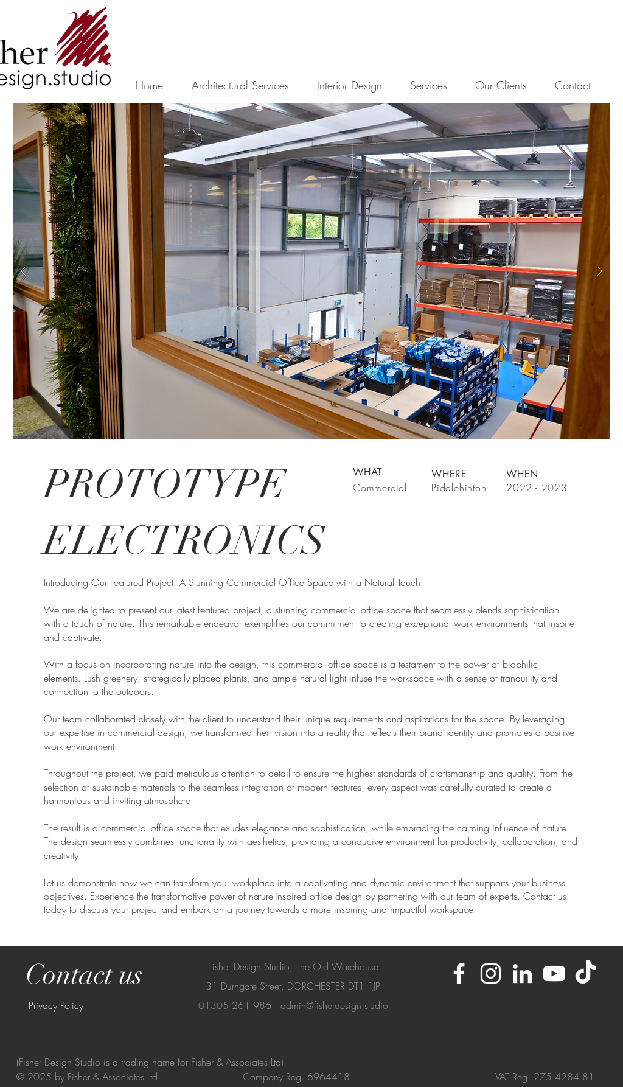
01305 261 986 (234, 1005)
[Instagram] (490, 973)
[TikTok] (585, 973)
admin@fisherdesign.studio (334, 1005)
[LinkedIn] (522, 973)
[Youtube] (554, 973)
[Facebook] (459, 973)
